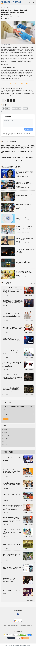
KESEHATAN (7, 7)
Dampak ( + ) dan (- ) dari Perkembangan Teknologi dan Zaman (24, 183)
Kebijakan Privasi (14, 627)
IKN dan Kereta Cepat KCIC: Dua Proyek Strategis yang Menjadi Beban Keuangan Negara (11, 556)
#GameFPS (5, 444)
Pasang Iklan (23, 625)
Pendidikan (18, 218)
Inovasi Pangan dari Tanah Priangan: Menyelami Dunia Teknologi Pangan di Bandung (12, 352)
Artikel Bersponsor (15, 625)
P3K (3, 108)
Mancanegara (19, 252)
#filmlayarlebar (6, 441)
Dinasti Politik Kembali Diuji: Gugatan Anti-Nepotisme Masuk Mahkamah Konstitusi (11, 471)
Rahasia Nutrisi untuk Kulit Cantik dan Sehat (13, 155)
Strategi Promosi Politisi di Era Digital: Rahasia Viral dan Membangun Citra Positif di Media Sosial (12, 531)
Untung (6, 414)
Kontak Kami (22, 627)
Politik (17, 196)
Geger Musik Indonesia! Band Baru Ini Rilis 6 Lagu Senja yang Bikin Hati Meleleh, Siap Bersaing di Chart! (12, 315)
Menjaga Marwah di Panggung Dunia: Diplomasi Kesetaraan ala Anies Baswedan (13, 459)
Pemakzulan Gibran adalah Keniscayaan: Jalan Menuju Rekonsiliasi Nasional (10, 580)
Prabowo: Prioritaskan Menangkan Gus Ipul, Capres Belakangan (25, 194)
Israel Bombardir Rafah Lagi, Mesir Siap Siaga (25, 250)
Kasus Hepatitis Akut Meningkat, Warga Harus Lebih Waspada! (17, 160)
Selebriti (18, 241)
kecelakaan (25, 108)
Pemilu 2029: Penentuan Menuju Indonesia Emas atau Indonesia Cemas (11, 592)
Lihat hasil (31, 419)
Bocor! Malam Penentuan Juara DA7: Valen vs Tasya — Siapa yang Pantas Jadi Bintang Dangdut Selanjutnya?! (12, 327)
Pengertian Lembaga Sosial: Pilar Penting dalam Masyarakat (24, 261)
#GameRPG (5, 438)
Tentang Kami (7, 625)
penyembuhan (5, 111)
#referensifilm (6, 435)
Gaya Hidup (18, 230)
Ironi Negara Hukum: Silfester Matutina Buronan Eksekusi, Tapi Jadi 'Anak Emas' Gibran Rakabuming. (13, 483)
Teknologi (18, 186)
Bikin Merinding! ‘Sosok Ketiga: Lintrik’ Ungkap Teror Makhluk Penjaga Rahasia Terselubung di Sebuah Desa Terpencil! (10, 389)
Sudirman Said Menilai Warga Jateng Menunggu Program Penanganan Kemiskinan (23, 206)
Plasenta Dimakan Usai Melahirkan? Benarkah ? (15, 83)
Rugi (5, 409)
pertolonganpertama (16, 108)
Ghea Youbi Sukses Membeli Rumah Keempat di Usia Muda (25, 239)
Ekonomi (17, 175)
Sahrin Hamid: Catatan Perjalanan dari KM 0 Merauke (12, 495)
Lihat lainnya (30, 600)
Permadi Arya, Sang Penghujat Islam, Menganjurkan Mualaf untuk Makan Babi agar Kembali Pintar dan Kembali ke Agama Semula (12, 507)
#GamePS (4, 432)
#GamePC (4, 429)
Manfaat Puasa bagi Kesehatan (24, 217)
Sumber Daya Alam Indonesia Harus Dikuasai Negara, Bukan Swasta (12, 543)
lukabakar (7, 108)
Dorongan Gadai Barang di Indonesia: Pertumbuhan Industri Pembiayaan (24, 273)
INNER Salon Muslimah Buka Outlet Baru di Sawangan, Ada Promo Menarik (25, 228)
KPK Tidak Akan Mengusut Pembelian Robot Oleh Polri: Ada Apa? (13, 568)
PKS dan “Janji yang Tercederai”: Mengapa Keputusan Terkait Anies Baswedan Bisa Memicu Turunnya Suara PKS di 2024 (12, 519)
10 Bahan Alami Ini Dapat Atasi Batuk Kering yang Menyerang (17, 157)
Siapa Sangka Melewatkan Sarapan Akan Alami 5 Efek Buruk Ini (17, 152)
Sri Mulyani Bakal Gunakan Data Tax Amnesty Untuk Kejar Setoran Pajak (25, 172)
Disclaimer (29, 625)
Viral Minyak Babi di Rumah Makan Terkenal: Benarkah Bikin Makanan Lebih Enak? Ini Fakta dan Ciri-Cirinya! (17, 148)
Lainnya (33, 283)
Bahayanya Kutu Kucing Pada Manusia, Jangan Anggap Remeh (17, 145)
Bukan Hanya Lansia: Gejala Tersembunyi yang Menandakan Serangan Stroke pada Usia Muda (11, 340)
